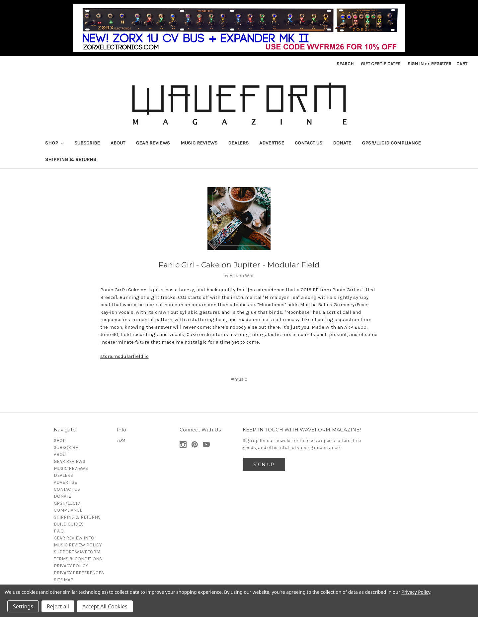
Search (345, 64)
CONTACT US (308, 143)
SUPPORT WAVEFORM (77, 552)
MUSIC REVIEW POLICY (78, 545)
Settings (23, 606)
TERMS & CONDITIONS (78, 559)
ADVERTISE (271, 143)
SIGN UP (263, 465)
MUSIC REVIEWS (199, 143)
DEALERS (238, 143)
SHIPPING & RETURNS (70, 159)
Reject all (58, 606)
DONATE (342, 143)
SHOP (54, 143)
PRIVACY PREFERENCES (79, 573)
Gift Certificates (380, 64)
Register (441, 64)
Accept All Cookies (104, 606)
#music (239, 379)
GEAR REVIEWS (153, 143)
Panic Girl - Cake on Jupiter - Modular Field (239, 264)
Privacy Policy (415, 592)
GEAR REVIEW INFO (74, 538)
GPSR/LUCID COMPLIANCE (391, 143)
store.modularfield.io (124, 356)
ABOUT (118, 143)
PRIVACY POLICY (71, 566)
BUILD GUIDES (69, 524)
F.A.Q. (59, 531)
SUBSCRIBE (87, 143)
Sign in (416, 64)
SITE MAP (63, 580)
